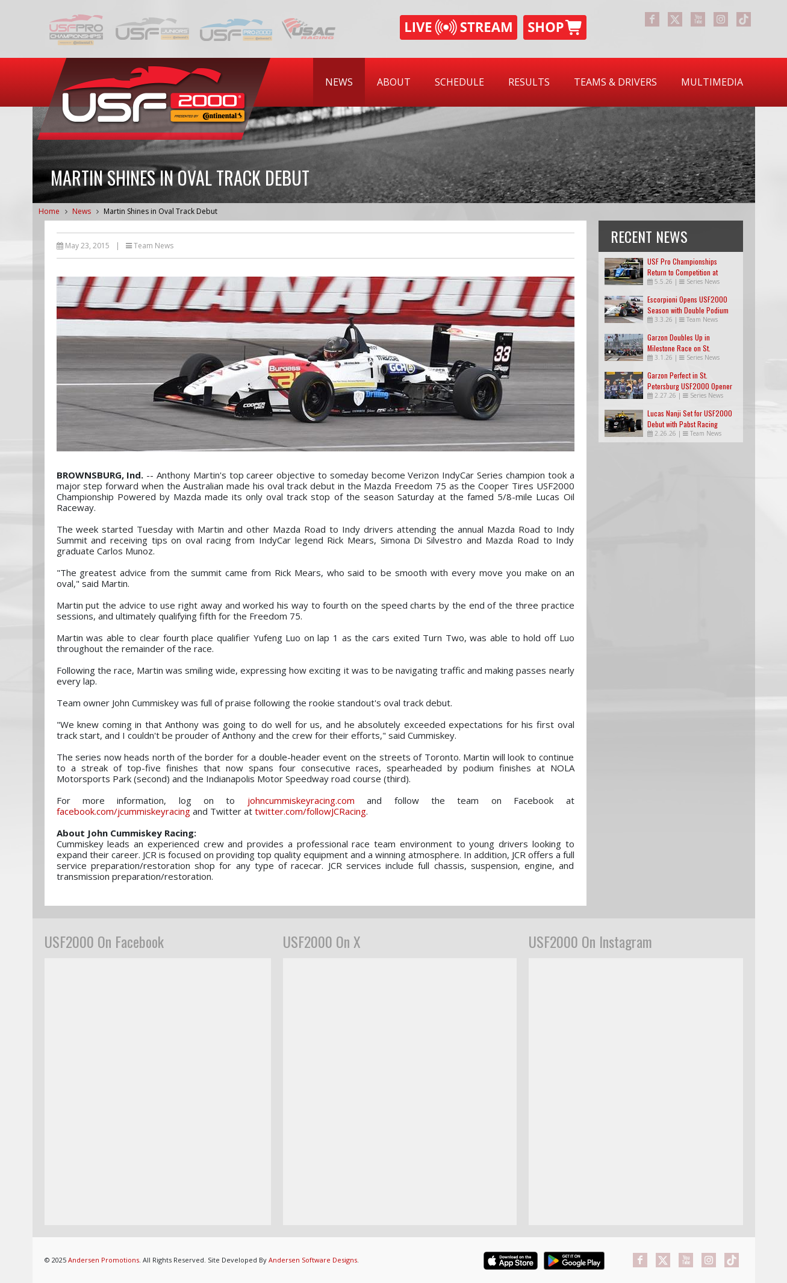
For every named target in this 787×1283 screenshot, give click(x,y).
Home (49, 211)
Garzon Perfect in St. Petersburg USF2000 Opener (689, 380)
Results (529, 82)
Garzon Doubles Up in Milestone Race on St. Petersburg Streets (679, 348)
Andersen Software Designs (313, 1259)
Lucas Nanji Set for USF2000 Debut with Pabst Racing (689, 418)
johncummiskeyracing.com (301, 800)
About (394, 82)
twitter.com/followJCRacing (310, 811)
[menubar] (534, 82)
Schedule (459, 82)
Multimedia (712, 82)
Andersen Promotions (103, 1259)
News (339, 82)
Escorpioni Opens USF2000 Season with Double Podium (688, 304)
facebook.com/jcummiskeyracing (123, 811)
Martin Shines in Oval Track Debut (160, 211)
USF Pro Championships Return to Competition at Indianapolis (682, 272)
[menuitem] (339, 82)
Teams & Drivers (615, 82)
